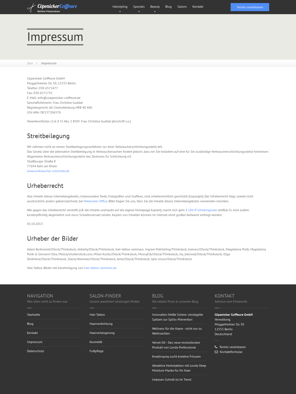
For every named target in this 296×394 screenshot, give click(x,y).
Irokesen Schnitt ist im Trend (171, 379)
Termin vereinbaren (250, 7)
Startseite (33, 314)
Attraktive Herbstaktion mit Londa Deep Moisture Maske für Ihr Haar (179, 367)
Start (30, 63)
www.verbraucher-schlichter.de (48, 171)
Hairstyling (120, 6)
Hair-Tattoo (97, 314)
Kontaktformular (229, 352)
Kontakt (197, 6)
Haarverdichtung (101, 324)
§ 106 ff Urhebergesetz (202, 210)
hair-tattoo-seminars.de (100, 268)
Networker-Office (95, 201)
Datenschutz (35, 351)
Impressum (34, 342)
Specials (139, 6)
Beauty (155, 6)
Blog (168, 6)
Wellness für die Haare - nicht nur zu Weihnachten (177, 330)
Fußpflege (97, 351)
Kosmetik (96, 342)
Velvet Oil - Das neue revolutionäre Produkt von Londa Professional (176, 344)
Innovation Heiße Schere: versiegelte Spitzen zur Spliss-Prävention (177, 316)
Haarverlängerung (102, 333)
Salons (182, 6)
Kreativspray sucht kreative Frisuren (176, 356)
